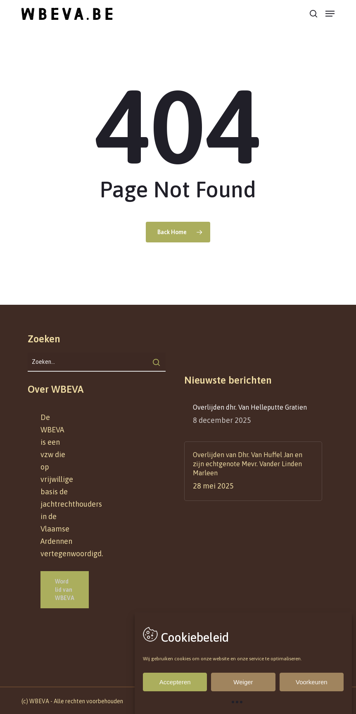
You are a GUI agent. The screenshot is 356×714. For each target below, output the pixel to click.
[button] (330, 13)
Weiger (243, 682)
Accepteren (175, 682)
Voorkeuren (312, 682)
